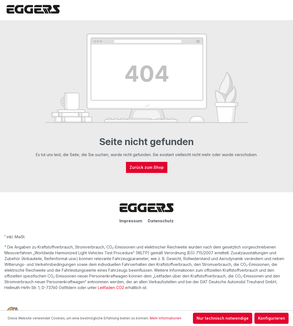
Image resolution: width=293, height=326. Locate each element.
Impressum (130, 220)
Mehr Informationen (165, 318)
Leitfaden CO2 (111, 287)
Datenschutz (161, 220)
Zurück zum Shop (147, 167)
